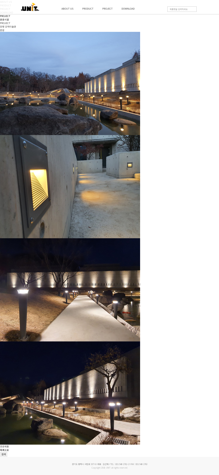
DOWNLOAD (128, 8)
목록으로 (4, 450)
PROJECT (107, 8)
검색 (3, 454)
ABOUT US (67, 8)
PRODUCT (87, 8)
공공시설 (4, 19)
